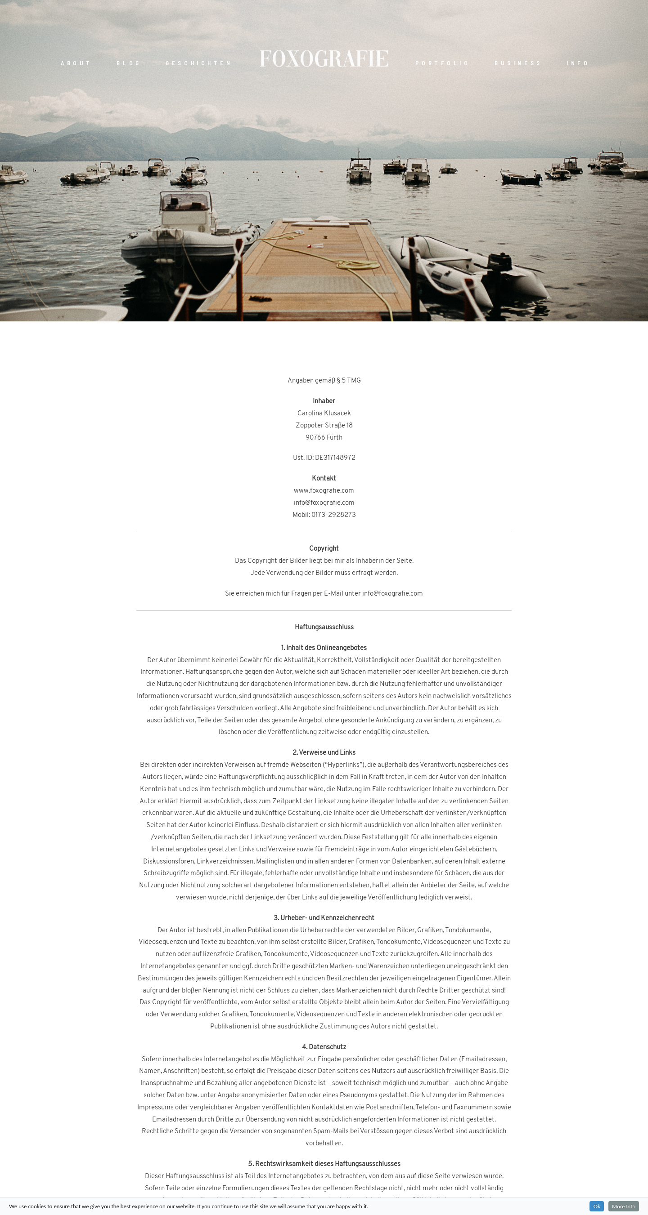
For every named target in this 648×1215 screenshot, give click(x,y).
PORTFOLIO (443, 63)
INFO (578, 63)
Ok (596, 1206)
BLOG (129, 63)
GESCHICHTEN (199, 63)
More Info (623, 1206)
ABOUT (77, 63)
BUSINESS (518, 63)
